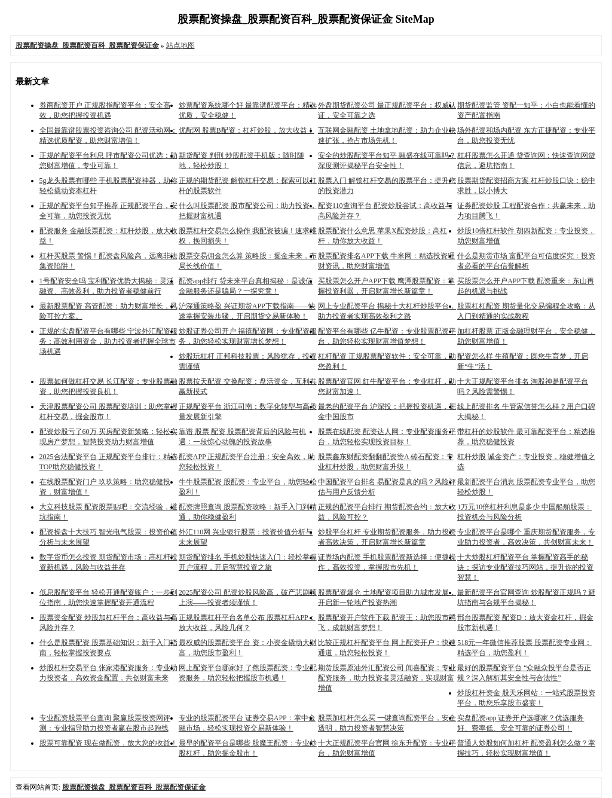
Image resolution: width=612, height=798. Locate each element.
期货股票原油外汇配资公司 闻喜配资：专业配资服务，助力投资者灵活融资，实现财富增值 (387, 678)
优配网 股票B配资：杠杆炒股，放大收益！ (246, 130)
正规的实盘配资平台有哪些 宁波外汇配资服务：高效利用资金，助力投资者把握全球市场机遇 (108, 341)
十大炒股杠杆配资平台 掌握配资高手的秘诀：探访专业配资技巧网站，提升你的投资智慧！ (525, 567)
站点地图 (180, 45)
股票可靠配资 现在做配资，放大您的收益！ (108, 743)
